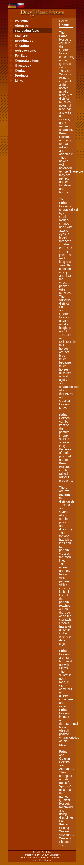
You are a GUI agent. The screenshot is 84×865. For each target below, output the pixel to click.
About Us (22, 25)
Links (19, 80)
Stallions (21, 35)
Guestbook (23, 65)
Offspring (22, 45)
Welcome (22, 20)
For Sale (21, 55)
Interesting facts (27, 30)
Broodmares (24, 40)
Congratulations (27, 60)
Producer (22, 75)
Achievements (25, 50)
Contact (21, 70)
